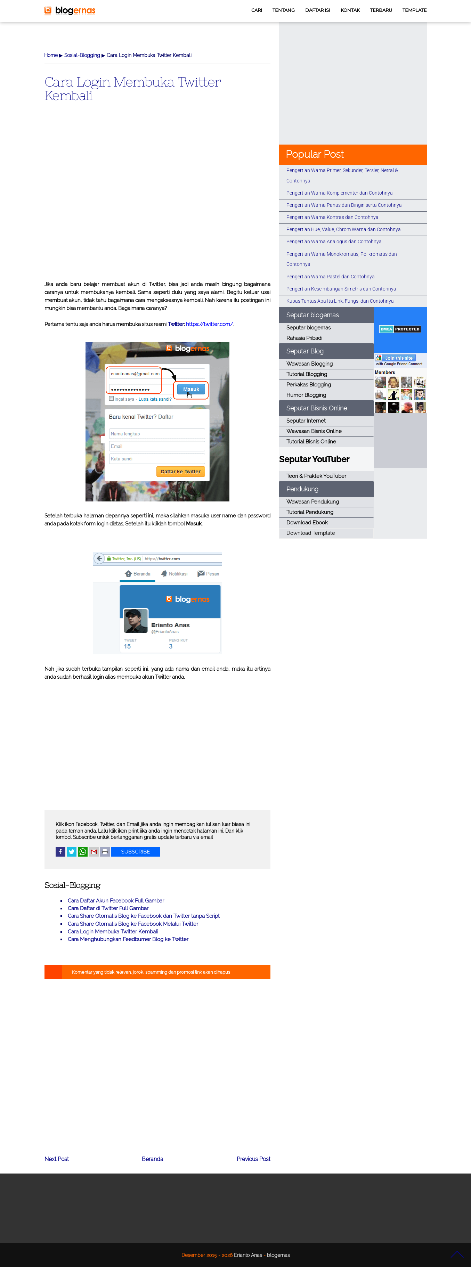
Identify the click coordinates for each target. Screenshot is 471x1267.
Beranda (152, 1159)
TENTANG (284, 10)
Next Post (56, 1159)
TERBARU (381, 10)
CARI (256, 10)
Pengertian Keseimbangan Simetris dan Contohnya (341, 289)
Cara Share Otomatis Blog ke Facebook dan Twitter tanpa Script (144, 916)
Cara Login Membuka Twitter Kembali (132, 88)
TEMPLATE (415, 10)
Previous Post (253, 1159)
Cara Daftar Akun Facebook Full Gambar (116, 901)
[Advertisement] (157, 202)
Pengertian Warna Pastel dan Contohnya (330, 276)
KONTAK (350, 10)
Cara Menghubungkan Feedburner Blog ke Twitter (128, 939)
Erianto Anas (248, 1255)
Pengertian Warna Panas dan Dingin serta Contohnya (344, 205)
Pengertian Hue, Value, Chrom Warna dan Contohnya (343, 229)
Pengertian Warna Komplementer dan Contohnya (339, 193)
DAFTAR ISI (317, 10)
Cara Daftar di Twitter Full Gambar (108, 908)
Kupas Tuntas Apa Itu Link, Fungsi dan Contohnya (340, 301)
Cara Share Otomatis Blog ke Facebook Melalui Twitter (133, 924)
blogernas (278, 1255)
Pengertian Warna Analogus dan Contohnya (334, 241)
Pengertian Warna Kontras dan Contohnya (332, 217)
